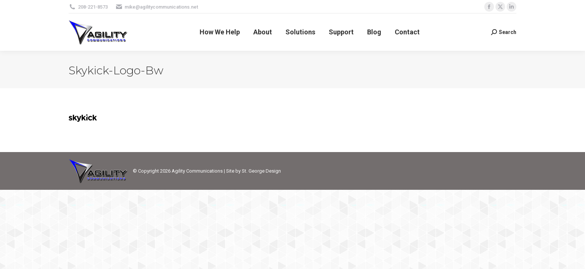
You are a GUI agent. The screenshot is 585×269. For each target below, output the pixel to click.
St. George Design (261, 171)
